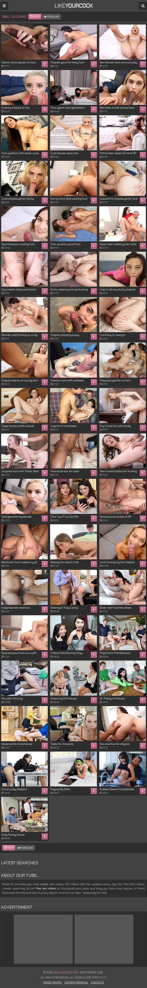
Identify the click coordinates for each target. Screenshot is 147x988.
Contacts (97, 982)
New (34, 16)
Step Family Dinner (13, 834)
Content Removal (76, 982)
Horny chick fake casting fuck (69, 198)
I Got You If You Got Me (64, 516)
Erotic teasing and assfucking (69, 289)
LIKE (74, 5)
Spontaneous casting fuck (18, 244)
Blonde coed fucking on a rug (19, 335)
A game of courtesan (64, 426)
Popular (51, 16)
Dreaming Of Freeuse (64, 698)
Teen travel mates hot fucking (118, 471)
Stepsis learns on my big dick (20, 380)
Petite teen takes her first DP (118, 153)
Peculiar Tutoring (12, 698)
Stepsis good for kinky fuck (67, 62)
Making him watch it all (64, 562)
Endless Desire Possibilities (117, 789)
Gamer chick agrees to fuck (19, 62)
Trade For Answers (62, 744)
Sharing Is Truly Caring (64, 607)
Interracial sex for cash (65, 471)
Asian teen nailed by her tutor (118, 244)
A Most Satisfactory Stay (67, 653)
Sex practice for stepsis (115, 744)
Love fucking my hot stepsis (117, 562)
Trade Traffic (52, 982)
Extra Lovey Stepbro (14, 789)
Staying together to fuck (115, 380)
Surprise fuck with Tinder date (20, 471)
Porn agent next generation (68, 107)
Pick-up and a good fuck (65, 244)
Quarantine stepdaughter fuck (119, 198)
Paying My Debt (60, 789)
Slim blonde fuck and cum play (118, 62)
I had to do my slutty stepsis (117, 289)
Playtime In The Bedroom (115, 653)
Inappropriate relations (16, 607)
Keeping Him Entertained (17, 744)
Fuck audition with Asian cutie (20, 153)
